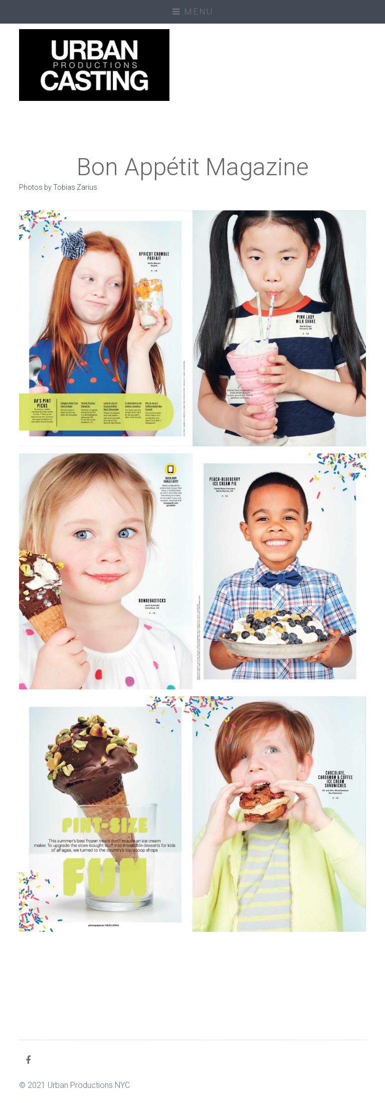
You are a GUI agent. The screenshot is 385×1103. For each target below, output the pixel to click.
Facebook (30, 1060)
